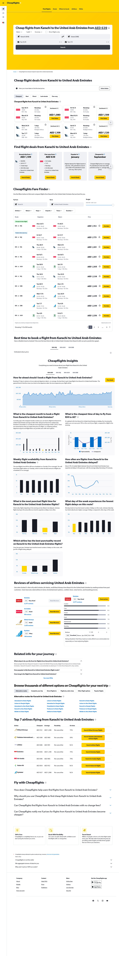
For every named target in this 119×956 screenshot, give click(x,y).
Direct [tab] (34, 96)
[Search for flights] (3, 9)
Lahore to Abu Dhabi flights (88, 703)
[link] (25, 177)
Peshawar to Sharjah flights (87, 709)
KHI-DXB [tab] (71, 347)
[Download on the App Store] (96, 887)
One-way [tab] (55, 96)
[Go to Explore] (3, 17)
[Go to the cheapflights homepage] (14, 3)
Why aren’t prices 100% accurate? (63, 867)
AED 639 (101, 28)
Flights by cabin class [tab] (67, 691)
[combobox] (38, 32)
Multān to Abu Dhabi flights (88, 711)
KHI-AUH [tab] (62, 347)
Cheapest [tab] (19, 96)
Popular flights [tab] (98, 691)
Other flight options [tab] (84, 691)
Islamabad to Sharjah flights (56, 703)
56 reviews (27, 614)
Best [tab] (27, 96)
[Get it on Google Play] (96, 882)
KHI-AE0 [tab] (50, 372)
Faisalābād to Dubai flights (55, 706)
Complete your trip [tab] (37, 691)
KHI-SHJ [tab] (54, 347)
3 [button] (98, 327)
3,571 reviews (28, 603)
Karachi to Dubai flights (86, 700)
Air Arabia (27, 608)
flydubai (27, 630)
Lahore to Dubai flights (54, 700)
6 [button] (106, 327)
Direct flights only (54, 32)
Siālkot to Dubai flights (54, 711)
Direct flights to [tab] (52, 691)
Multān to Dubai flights (21, 711)
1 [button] (90, 327)
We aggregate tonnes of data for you (63, 863)
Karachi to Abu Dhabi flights (23, 709)
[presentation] (109, 28)
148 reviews (28, 636)
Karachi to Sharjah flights (87, 706)
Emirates (27, 598)
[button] (3, 3)
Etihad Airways (29, 619)
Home (14, 71)
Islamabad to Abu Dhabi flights (24, 706)
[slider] (113, 205)
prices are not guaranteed (53, 854)
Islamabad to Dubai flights (22, 700)
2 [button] (94, 327)
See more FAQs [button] (48, 678)
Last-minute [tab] (44, 96)
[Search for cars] (3, 13)
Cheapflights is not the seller (63, 860)
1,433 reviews (28, 625)
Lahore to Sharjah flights (22, 703)
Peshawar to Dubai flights (55, 709)
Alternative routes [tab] (21, 691)
